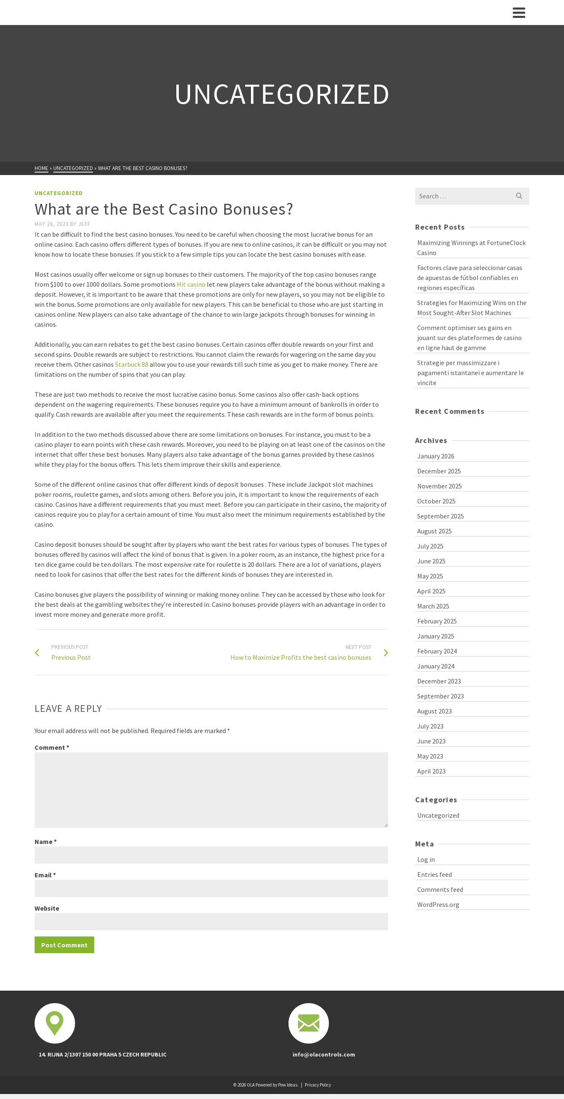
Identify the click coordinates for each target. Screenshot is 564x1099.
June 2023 (431, 741)
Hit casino (191, 284)
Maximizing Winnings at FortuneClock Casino (471, 247)
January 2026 (435, 456)
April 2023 (431, 771)
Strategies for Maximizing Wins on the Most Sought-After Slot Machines (471, 307)
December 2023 (439, 681)
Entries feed (434, 874)
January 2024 (435, 666)
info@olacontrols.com (324, 1054)
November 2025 (439, 486)
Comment (52, 747)
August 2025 (434, 531)
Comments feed (440, 889)
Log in (426, 859)
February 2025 (437, 621)
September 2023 (440, 696)
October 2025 (436, 501)
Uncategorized (59, 193)
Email (45, 875)
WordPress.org (438, 904)
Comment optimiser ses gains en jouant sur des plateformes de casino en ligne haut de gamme (469, 337)
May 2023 (430, 756)
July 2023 (430, 726)
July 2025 (430, 546)
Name (46, 841)
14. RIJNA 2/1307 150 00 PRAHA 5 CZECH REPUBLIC (102, 1054)
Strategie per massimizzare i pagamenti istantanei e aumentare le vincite (470, 372)
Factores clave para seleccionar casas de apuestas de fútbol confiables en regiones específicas (469, 277)
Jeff (84, 224)
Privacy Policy (318, 1085)
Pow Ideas (287, 1085)
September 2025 (440, 516)
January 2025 (435, 636)
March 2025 (433, 606)
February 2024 (437, 651)
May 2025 (430, 576)
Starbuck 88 (131, 364)
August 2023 (434, 711)
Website (47, 908)
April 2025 (431, 591)
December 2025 (439, 471)
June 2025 (431, 561)
